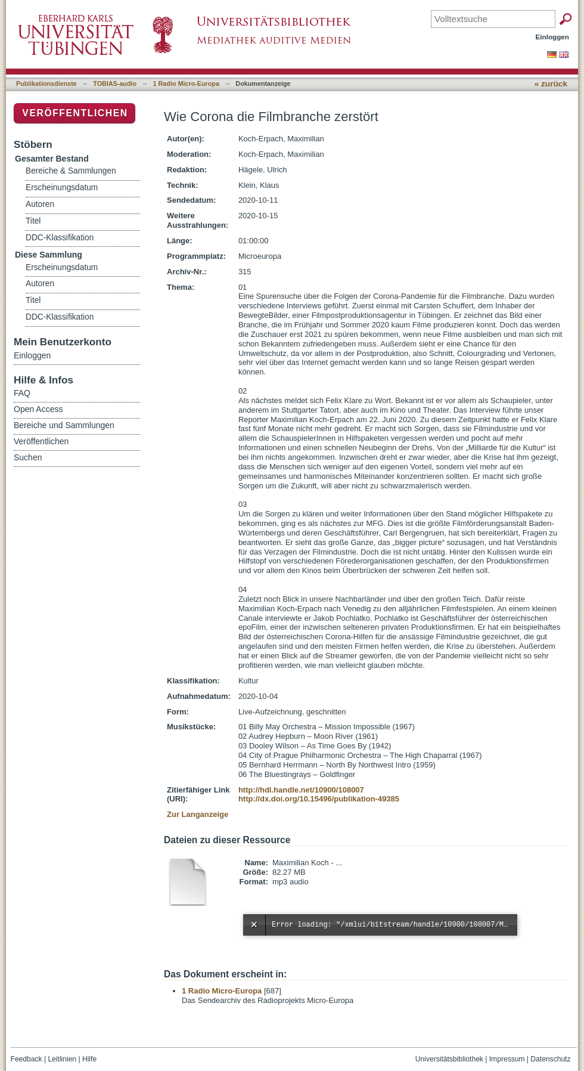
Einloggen (553, 37)
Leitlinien (62, 1059)
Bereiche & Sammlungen (71, 170)
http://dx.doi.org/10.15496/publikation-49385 (318, 798)
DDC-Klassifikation (60, 237)
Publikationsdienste (46, 83)
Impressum (507, 1059)
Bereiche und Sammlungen (64, 425)
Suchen (28, 457)
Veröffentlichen (75, 113)
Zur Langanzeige (197, 814)
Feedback (26, 1059)
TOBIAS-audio (114, 83)
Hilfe (89, 1059)
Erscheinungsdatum (62, 187)
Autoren (40, 204)
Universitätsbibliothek (449, 1059)
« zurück (551, 83)
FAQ (22, 393)
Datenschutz (550, 1059)
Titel (33, 220)
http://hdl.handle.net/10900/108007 (301, 789)
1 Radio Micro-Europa (186, 83)
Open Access (38, 409)
